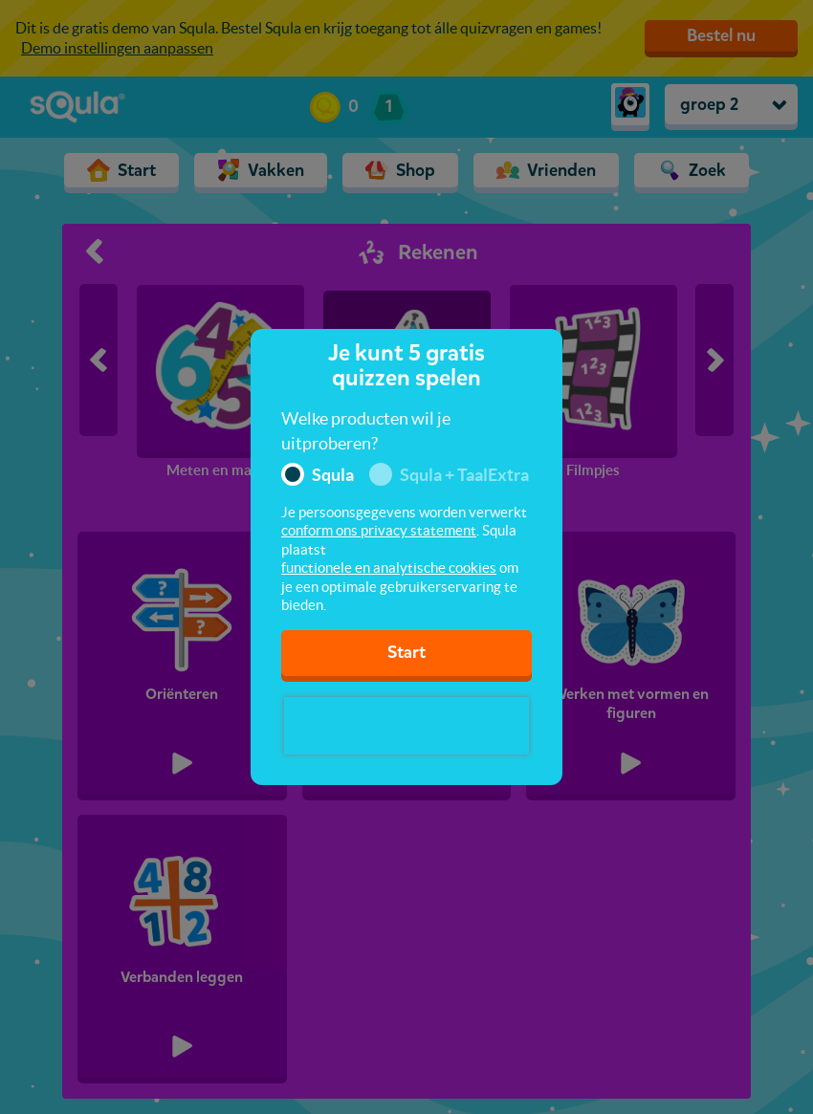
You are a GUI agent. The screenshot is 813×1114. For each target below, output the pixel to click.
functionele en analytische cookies (388, 567)
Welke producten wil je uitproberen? (365, 430)
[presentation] (406, 725)
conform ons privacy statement (378, 530)
